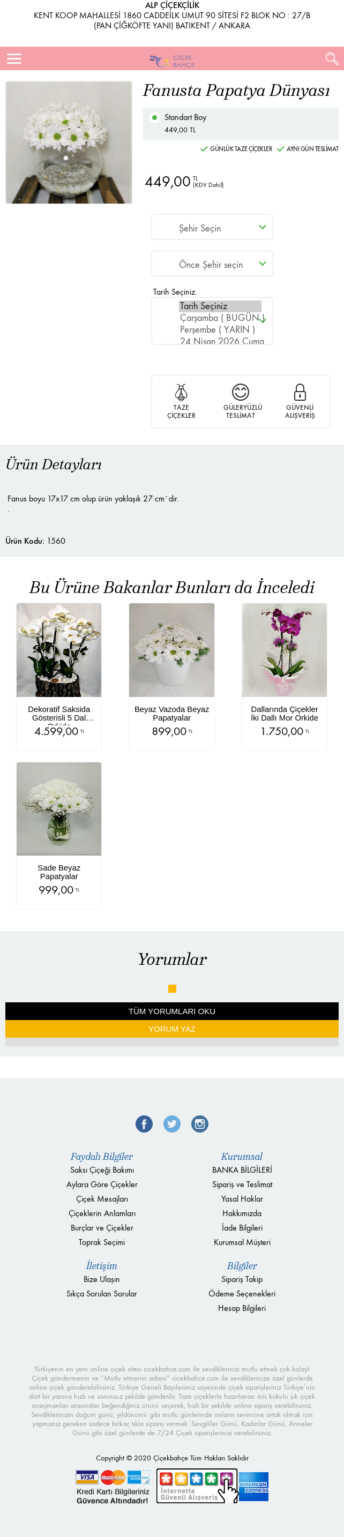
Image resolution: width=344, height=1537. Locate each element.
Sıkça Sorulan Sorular (101, 1293)
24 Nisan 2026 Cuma (220, 342)
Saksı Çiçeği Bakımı (102, 1170)
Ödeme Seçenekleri (241, 1293)
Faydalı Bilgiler (102, 1157)
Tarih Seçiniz (220, 306)
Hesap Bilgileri (242, 1308)
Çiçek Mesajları (102, 1199)
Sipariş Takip (242, 1279)
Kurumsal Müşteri (242, 1242)
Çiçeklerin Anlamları (102, 1213)
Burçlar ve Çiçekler (102, 1228)
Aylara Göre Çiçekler (102, 1184)
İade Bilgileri (242, 1228)
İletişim (101, 1266)
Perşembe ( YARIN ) (220, 330)
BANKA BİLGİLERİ (242, 1170)
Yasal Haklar (242, 1199)
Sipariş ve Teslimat (242, 1184)
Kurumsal (242, 1157)
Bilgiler (242, 1266)
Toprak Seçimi (102, 1242)
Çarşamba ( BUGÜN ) (220, 318)
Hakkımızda (241, 1213)
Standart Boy (246, 124)
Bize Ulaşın (102, 1279)
